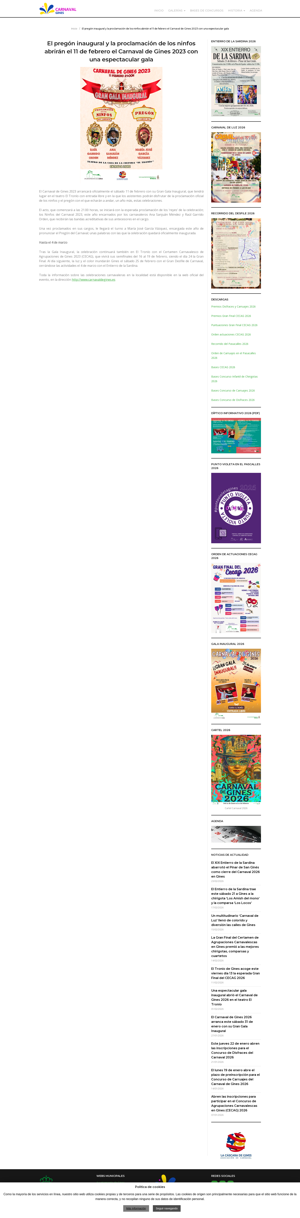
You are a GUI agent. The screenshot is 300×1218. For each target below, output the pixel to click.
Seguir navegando (167, 1208)
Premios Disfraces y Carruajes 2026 (233, 306)
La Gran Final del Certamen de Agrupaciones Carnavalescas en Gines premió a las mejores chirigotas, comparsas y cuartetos (235, 947)
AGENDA (256, 10)
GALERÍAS (175, 10)
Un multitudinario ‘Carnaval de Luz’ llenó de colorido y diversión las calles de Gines (234, 920)
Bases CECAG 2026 (223, 367)
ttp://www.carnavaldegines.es (94, 279)
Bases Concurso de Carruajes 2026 (233, 390)
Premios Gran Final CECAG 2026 (231, 316)
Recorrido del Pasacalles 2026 (229, 344)
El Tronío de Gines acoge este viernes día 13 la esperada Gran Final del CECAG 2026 (235, 973)
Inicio (74, 28)
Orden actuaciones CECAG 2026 (231, 334)
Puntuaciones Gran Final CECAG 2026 (234, 325)
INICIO (159, 10)
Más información (136, 1208)
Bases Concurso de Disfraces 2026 (233, 400)
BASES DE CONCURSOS (206, 10)
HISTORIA (235, 10)
